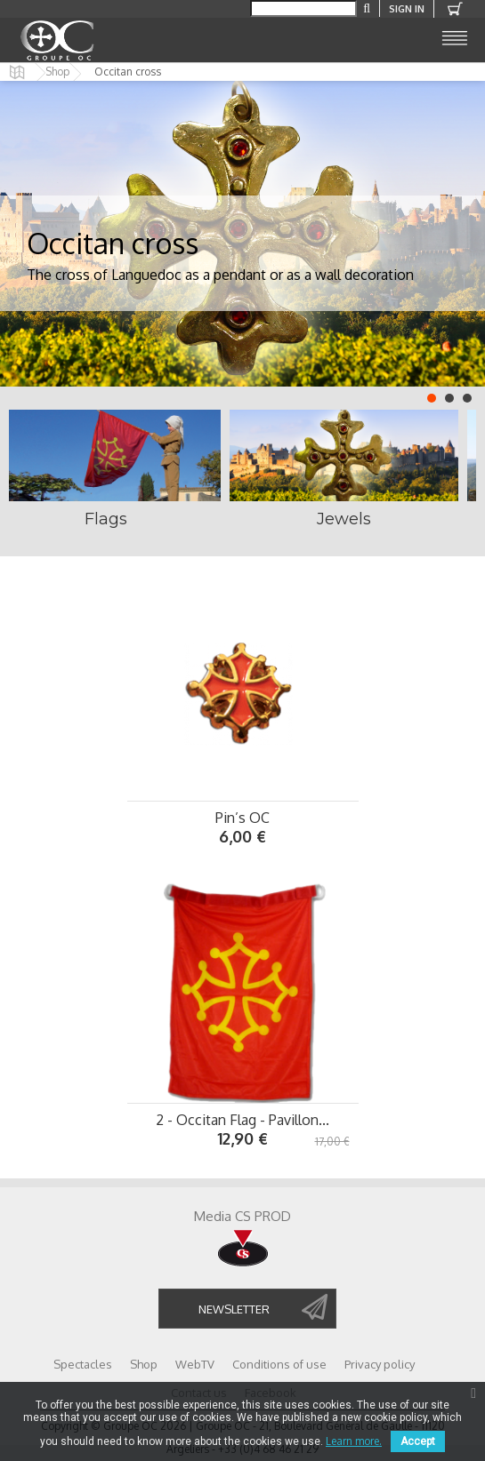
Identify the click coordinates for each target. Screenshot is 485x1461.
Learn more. (354, 1441)
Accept (417, 1441)
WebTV (194, 1364)
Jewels (344, 519)
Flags (106, 519)
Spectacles (82, 1364)
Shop (57, 72)
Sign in (406, 9)
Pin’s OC (242, 817)
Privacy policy (379, 1364)
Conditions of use (279, 1364)
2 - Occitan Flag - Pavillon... (242, 1120)
